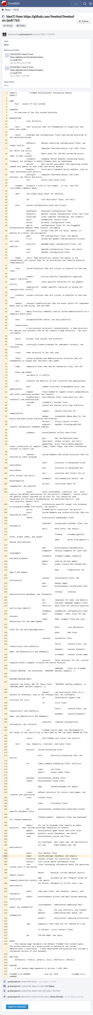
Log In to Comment (17, 1006)
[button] (90, 3)
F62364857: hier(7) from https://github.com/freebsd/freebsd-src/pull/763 (26, 70)
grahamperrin (25, 34)
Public (22, 25)
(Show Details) (56, 996)
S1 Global (50, 986)
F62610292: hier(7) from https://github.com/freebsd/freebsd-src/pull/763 (26, 57)
